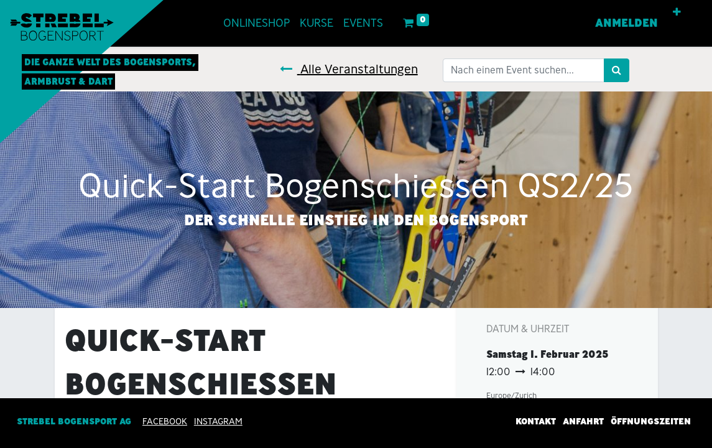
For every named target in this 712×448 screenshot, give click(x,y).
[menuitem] (256, 23)
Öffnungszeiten (651, 421)
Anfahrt (583, 421)
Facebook (164, 421)
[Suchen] (616, 70)
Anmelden (626, 23)
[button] (677, 12)
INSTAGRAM (218, 421)
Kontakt (536, 421)
